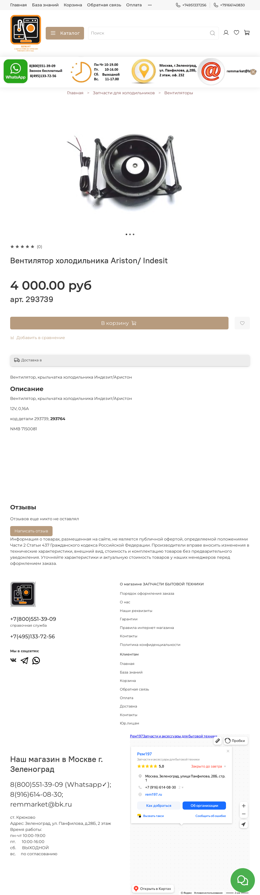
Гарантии (129, 619)
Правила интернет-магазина (147, 627)
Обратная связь (104, 5)
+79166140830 (229, 5)
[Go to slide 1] (126, 234)
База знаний (45, 5)
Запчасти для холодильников (124, 92)
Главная (18, 5)
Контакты (128, 636)
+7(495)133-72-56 (32, 636)
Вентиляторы (178, 92)
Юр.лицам (129, 723)
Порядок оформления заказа (147, 593)
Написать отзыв (31, 531)
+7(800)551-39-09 (33, 619)
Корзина (73, 5)
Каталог (65, 33)
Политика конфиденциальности (150, 644)
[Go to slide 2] (130, 234)
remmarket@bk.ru (41, 804)
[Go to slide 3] (133, 234)
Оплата (134, 5)
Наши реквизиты (136, 610)
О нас (125, 602)
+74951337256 (190, 5)
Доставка (128, 706)
